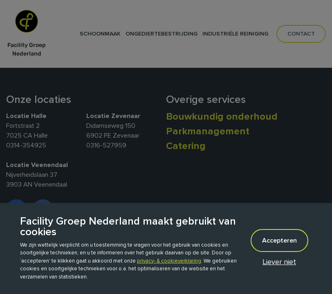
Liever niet (279, 261)
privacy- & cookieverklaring (169, 261)
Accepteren (279, 240)
